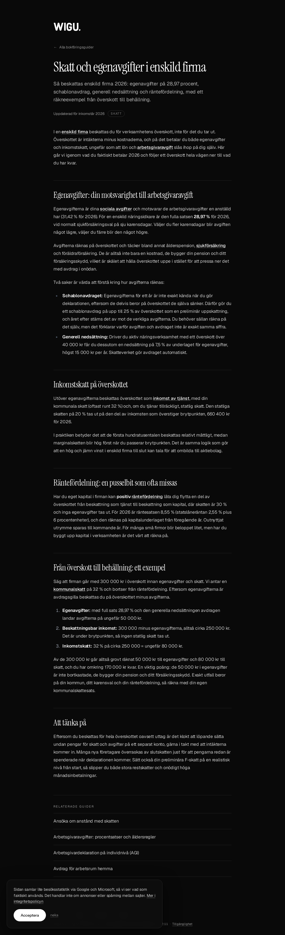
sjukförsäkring (211, 245)
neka (54, 915)
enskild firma (75, 132)
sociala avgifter (116, 209)
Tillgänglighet (182, 924)
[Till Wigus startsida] (67, 27)
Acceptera (30, 915)
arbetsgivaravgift (155, 147)
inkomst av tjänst (171, 398)
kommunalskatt (69, 589)
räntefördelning (147, 497)
